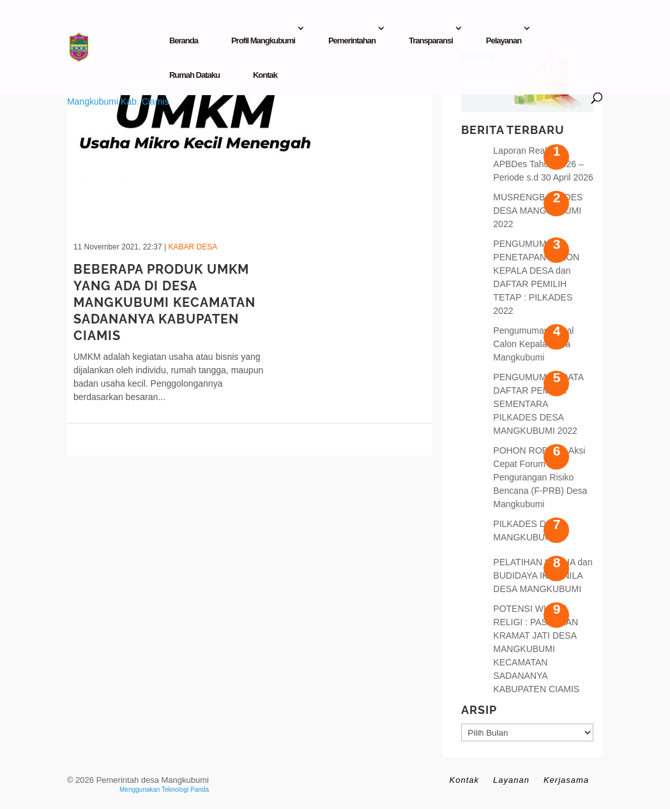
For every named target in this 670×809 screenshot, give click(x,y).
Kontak (265, 75)
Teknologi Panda (185, 789)
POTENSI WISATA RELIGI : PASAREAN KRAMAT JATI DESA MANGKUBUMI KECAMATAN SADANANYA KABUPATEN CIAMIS (536, 649)
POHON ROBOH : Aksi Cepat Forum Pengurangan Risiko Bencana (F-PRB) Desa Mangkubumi (540, 477)
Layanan (511, 780)
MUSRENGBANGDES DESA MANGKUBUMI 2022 (537, 210)
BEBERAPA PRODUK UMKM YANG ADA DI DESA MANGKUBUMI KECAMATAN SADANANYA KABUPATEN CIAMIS (164, 302)
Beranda (183, 40)
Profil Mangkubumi (263, 40)
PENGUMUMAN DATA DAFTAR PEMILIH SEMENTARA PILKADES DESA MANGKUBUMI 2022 (538, 404)
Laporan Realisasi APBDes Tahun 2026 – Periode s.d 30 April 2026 (543, 163)
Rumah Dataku (194, 75)
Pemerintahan (352, 40)
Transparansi (431, 40)
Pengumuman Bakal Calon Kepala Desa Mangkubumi (533, 343)
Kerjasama (566, 780)
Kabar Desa (192, 246)
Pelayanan (503, 40)
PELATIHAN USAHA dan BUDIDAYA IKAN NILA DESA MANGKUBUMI (542, 575)
